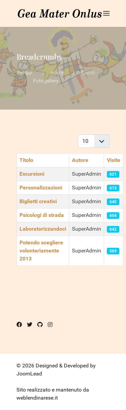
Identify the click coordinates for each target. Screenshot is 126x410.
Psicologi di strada (41, 215)
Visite (113, 160)
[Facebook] (19, 324)
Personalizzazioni (40, 187)
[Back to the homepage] (59, 13)
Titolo (26, 160)
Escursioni (31, 174)
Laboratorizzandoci (42, 229)
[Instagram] (50, 324)
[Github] (40, 324)
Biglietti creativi (38, 201)
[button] (106, 13)
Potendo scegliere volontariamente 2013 (41, 250)
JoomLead (29, 373)
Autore (80, 160)
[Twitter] (29, 324)
